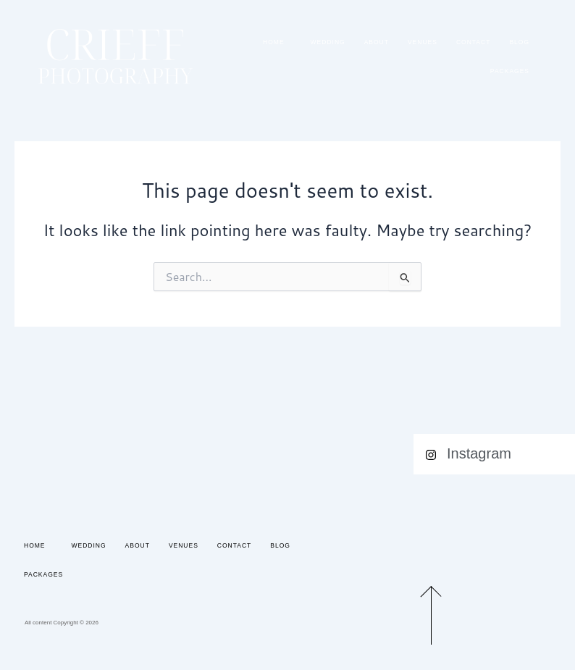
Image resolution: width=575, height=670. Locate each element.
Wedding (328, 42)
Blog (519, 42)
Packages (509, 71)
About (376, 42)
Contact (473, 42)
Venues (422, 42)
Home (277, 42)
